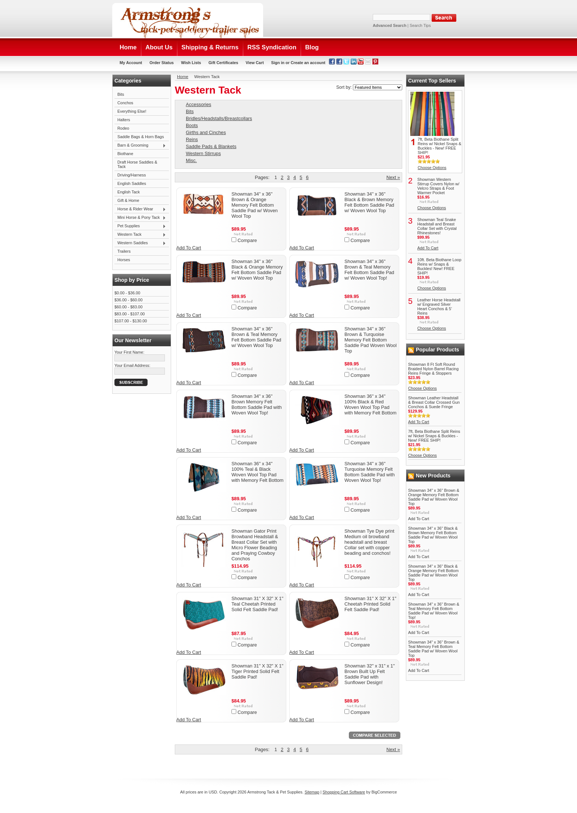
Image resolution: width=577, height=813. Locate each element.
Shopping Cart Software (344, 792)
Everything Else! (131, 111)
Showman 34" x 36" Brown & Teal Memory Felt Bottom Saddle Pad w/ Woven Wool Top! (369, 270)
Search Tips (420, 25)
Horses (123, 259)
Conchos (125, 103)
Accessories (198, 104)
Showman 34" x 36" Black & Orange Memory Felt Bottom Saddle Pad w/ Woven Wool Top (257, 270)
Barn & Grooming (140, 145)
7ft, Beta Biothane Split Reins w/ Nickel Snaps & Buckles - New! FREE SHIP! (439, 146)
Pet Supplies (140, 226)
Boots (192, 125)
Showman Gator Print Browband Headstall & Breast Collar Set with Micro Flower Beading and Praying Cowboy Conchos (254, 544)
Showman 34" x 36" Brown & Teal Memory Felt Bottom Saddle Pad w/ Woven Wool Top (256, 337)
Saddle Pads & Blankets (211, 146)
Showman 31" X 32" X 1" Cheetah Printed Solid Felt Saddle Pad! (370, 604)
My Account (131, 62)
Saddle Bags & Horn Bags (140, 136)
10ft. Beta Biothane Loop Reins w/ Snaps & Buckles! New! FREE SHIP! (439, 266)
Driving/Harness (131, 175)
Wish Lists (191, 62)
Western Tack (140, 234)
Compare (247, 240)
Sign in (277, 62)
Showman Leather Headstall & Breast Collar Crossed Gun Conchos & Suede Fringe (434, 402)
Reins (192, 139)
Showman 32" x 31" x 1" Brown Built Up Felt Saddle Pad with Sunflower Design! (369, 674)
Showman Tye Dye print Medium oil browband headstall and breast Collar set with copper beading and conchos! (369, 542)
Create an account (308, 62)
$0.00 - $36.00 (127, 293)
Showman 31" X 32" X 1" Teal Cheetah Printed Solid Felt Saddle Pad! (257, 604)
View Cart (254, 62)
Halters (123, 120)
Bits (120, 94)
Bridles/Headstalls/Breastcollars (219, 118)
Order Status (161, 62)
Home (182, 76)
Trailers (124, 251)
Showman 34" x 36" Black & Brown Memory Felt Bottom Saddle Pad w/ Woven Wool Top (369, 202)
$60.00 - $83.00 (128, 307)
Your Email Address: (132, 365)
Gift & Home (128, 200)
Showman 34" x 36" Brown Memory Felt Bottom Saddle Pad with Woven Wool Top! (256, 404)
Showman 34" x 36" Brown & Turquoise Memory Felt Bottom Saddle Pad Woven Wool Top (370, 340)
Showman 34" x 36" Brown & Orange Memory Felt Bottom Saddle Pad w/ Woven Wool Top (254, 205)
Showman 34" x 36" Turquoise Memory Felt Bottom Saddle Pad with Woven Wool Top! (369, 472)
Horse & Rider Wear (140, 209)
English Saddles (131, 183)
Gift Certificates (223, 62)
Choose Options (432, 167)
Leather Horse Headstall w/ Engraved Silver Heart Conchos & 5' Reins (438, 306)
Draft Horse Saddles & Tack (137, 164)
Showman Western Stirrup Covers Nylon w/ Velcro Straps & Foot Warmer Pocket (438, 186)
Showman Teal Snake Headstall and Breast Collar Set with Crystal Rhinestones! (437, 226)
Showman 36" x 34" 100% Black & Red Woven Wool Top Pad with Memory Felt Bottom (370, 404)
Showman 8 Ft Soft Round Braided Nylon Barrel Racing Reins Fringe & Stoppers (433, 368)
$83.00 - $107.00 (129, 314)
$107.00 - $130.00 (130, 321)
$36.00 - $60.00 (128, 300)
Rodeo (123, 128)
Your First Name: (129, 352)
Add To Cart (188, 247)
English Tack (128, 192)
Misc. (191, 160)
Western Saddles (140, 243)
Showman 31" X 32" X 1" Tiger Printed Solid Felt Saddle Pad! (257, 671)
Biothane (125, 153)
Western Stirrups (203, 153)
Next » (393, 177)
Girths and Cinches (206, 132)
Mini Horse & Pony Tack (140, 217)
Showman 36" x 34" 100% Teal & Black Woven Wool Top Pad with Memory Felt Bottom (257, 472)
